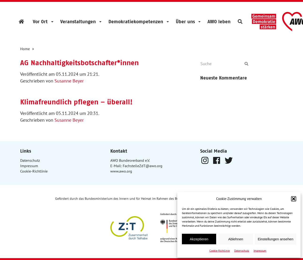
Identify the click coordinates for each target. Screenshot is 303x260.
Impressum (259, 250)
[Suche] (221, 63)
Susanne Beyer (69, 81)
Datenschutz (241, 250)
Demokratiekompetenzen (135, 21)
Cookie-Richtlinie (219, 250)
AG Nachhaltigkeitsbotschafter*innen (79, 63)
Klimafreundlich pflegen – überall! (76, 102)
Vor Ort (40, 21)
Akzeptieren (199, 239)
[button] (293, 198)
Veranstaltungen (78, 21)
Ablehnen (235, 239)
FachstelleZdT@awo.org (142, 165)
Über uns (185, 21)
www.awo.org (121, 171)
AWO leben (218, 21)
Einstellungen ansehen (275, 239)
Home (25, 49)
